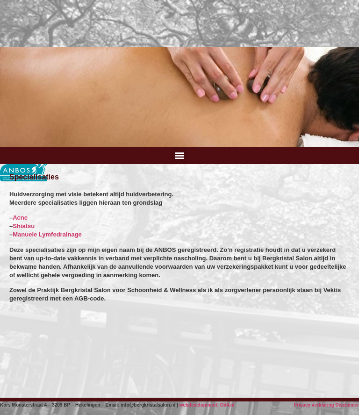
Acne (20, 217)
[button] (179, 155)
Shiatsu (24, 225)
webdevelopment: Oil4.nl (207, 405)
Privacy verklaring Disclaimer (326, 405)
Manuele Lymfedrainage (47, 234)
